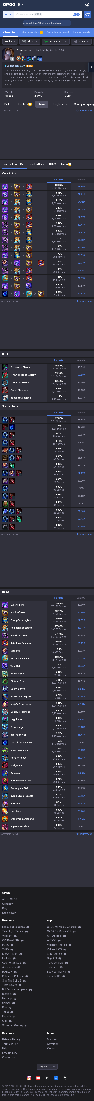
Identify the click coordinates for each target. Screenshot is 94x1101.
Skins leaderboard (58, 32)
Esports (6, 1016)
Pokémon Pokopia (13, 976)
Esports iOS (54, 976)
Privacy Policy (11, 1039)
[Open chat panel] (91, 67)
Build (7, 104)
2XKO (5, 949)
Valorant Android (57, 944)
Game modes (32, 32)
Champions (10, 32)
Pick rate (58, 179)
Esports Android (56, 971)
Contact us (8, 1057)
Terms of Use (10, 1043)
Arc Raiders (9, 967)
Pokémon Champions (15, 989)
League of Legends (13, 926)
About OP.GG (9, 899)
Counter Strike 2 (11, 962)
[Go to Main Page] (9, 4)
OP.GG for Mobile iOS (59, 931)
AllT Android (54, 935)
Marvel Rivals (10, 953)
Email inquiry (9, 1052)
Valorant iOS (54, 949)
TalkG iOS (52, 967)
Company (8, 903)
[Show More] (20, 4)
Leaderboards (81, 32)
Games (6, 1002)
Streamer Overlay (12, 1025)
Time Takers (9, 985)
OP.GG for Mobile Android (62, 926)
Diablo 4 (7, 994)
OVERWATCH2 (10, 940)
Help (4, 1048)
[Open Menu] (87, 4)
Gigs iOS (52, 958)
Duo (4, 1007)
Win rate (81, 179)
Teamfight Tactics (12, 931)
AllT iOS (51, 940)
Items (41, 104)
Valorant (7, 935)
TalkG (5, 1011)
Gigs (4, 1020)
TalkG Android (55, 962)
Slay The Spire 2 (11, 980)
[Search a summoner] (76, 14)
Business (52, 1039)
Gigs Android (54, 953)
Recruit (51, 1048)
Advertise (52, 1043)
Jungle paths (59, 104)
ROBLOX (7, 971)
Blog (4, 908)
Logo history (9, 912)
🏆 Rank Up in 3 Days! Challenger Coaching (49, 23)
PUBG (5, 944)
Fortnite (6, 958)
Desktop (7, 998)
